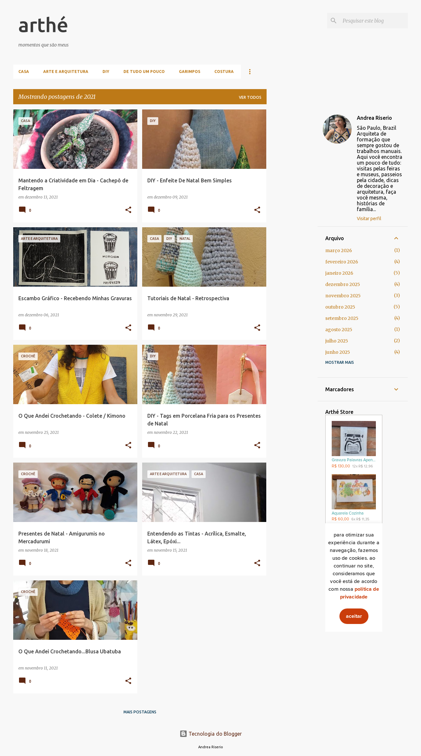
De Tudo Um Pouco (144, 71)
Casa (23, 71)
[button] (128, 210)
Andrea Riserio (374, 118)
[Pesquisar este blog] (374, 20)
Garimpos (189, 71)
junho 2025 (337, 352)
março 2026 (338, 250)
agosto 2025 (338, 329)
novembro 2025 (343, 296)
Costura (224, 71)
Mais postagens (139, 712)
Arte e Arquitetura (65, 71)
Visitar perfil (369, 218)
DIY (106, 71)
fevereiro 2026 (341, 262)
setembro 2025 (341, 318)
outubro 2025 (340, 307)
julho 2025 (336, 341)
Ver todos (250, 97)
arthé (43, 24)
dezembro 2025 (342, 284)
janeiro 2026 (339, 273)
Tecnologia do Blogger (211, 734)
